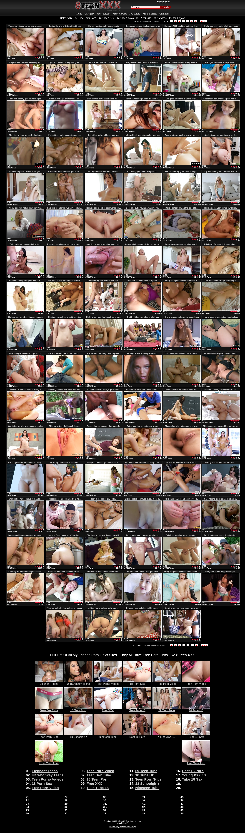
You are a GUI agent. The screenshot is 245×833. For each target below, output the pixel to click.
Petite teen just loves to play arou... (142, 426)
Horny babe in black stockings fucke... (221, 317)
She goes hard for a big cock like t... (182, 99)
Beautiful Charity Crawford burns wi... (221, 390)
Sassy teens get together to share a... (220, 499)
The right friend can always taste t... (221, 62)
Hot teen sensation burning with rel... (220, 208)
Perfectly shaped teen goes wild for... (64, 390)
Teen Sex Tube (49, 709)
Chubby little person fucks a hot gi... (143, 317)
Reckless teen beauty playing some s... (64, 244)
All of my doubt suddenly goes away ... (25, 572)
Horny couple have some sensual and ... (182, 572)
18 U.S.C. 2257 (122, 823)
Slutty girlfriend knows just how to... (143, 353)
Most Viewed (120, 13)
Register (166, 1)
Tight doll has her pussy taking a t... (64, 62)
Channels (164, 13)
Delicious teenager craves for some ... (64, 99)
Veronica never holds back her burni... (182, 390)
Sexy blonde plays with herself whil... (103, 99)
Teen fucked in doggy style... (103, 499)
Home (79, 13)
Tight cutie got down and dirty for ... (25, 244)
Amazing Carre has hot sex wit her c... (182, 135)
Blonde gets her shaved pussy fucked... (142, 499)
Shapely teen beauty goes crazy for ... (25, 62)
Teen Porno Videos (108, 682)
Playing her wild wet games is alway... (182, 426)
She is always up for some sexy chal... (182, 317)
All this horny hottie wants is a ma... (182, 462)
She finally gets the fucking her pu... (143, 171)
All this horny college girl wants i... (103, 608)
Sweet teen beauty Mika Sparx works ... (220, 99)
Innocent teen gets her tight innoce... (142, 608)
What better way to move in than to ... (25, 499)
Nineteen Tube (108, 735)
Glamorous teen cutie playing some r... (142, 26)
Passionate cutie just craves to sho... (142, 390)
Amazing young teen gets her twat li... (182, 244)
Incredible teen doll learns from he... (64, 499)
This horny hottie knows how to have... (64, 608)
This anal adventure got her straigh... (220, 281)
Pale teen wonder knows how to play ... (64, 208)
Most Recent (103, 13)
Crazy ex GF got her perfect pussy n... (25, 390)
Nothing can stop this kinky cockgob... (25, 317)
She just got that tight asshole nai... (103, 26)
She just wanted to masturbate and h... (142, 62)
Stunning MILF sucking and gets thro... (181, 26)
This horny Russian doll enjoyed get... (221, 244)
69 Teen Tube (166, 709)
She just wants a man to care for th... (221, 135)
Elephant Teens (49, 682)
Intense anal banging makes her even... (25, 535)
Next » (203, 21)
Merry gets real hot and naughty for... (25, 208)
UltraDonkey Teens (78, 682)
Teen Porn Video (196, 682)
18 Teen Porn (78, 709)
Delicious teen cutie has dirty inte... (142, 281)
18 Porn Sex (137, 682)
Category (89, 13)
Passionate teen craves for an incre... (142, 535)
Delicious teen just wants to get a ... (182, 535)
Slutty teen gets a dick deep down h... (181, 281)
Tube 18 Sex (196, 735)
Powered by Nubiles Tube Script (122, 827)
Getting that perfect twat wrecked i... (221, 462)
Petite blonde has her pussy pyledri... (181, 62)
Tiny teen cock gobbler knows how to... (220, 171)
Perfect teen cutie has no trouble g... (64, 135)
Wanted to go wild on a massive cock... (25, 426)
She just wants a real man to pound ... (64, 353)
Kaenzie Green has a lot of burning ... (64, 535)
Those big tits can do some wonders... (25, 26)
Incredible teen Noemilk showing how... (142, 462)
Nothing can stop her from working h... (103, 208)
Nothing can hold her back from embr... (103, 317)
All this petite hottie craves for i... (103, 62)
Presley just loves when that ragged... (103, 426)
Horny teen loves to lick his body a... (103, 572)
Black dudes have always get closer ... (103, 390)
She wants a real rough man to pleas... (104, 353)
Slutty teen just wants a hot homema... (221, 26)
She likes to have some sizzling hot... (25, 135)
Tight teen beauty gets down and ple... (25, 99)
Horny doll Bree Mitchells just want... (64, 171)
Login (159, 1)
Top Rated (134, 13)
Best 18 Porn (137, 735)
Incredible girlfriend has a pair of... (103, 135)
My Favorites (150, 13)
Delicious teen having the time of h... (181, 208)
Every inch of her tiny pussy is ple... (221, 572)
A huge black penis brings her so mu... (142, 135)
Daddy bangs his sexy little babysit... (25, 171)
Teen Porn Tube (49, 735)
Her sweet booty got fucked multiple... (182, 171)
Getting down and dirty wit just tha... (64, 26)
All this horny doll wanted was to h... (103, 281)
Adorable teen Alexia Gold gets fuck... (143, 572)
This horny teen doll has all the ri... (64, 426)
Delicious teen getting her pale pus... (25, 281)
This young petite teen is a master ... (64, 462)
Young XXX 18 (166, 735)
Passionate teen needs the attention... (221, 535)
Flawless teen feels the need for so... (64, 572)
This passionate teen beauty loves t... (181, 499)
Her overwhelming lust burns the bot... (143, 99)
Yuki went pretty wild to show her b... (181, 353)
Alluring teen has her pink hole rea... (104, 171)
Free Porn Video (166, 682)
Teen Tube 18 (137, 709)
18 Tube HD (196, 709)
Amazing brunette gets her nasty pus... (103, 244)
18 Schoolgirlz (78, 735)
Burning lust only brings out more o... (181, 608)
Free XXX (108, 709)
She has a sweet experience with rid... (64, 281)
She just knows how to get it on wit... (64, 317)
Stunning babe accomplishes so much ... (143, 244)
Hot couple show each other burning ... (25, 462)
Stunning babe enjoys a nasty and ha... (220, 353)
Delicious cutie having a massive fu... (142, 208)
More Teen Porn (49, 762)
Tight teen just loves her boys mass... (25, 353)
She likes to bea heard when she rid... (103, 535)
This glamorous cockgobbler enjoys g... (220, 426)
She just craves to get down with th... (103, 462)
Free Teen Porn (196, 762)
